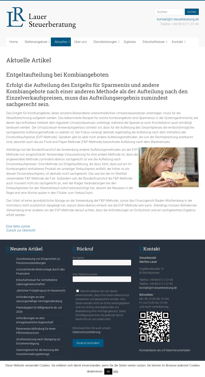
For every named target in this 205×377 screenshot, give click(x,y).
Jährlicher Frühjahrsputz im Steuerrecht (40, 290)
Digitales (130, 42)
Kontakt (177, 42)
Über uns (80, 42)
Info (115, 371)
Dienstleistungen (105, 42)
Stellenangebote (36, 42)
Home (13, 42)
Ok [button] (108, 371)
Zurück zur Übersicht (20, 230)
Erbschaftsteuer (154, 42)
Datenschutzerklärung (86, 332)
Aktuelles (60, 42)
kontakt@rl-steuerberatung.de (178, 19)
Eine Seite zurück (18, 226)
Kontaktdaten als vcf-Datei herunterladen (164, 350)
